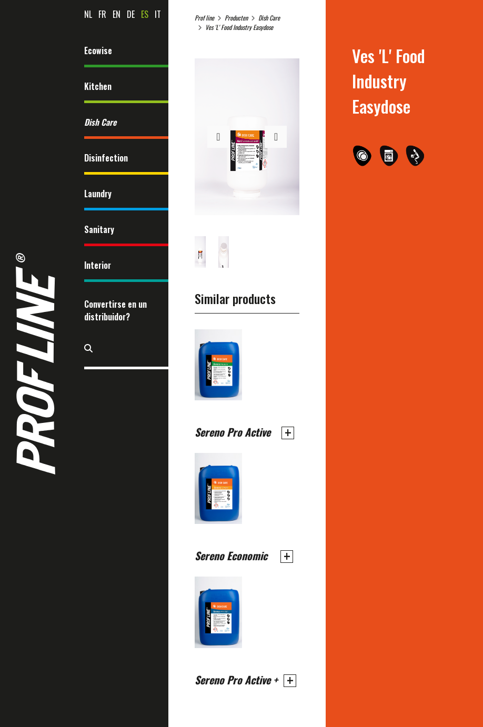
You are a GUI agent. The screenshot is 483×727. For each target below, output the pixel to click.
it (158, 14)
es (144, 14)
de (131, 14)
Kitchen (98, 86)
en (116, 14)
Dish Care (100, 122)
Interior (97, 265)
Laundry (98, 193)
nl (88, 14)
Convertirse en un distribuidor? (115, 310)
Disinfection (106, 158)
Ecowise (98, 50)
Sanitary (99, 229)
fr (102, 14)
